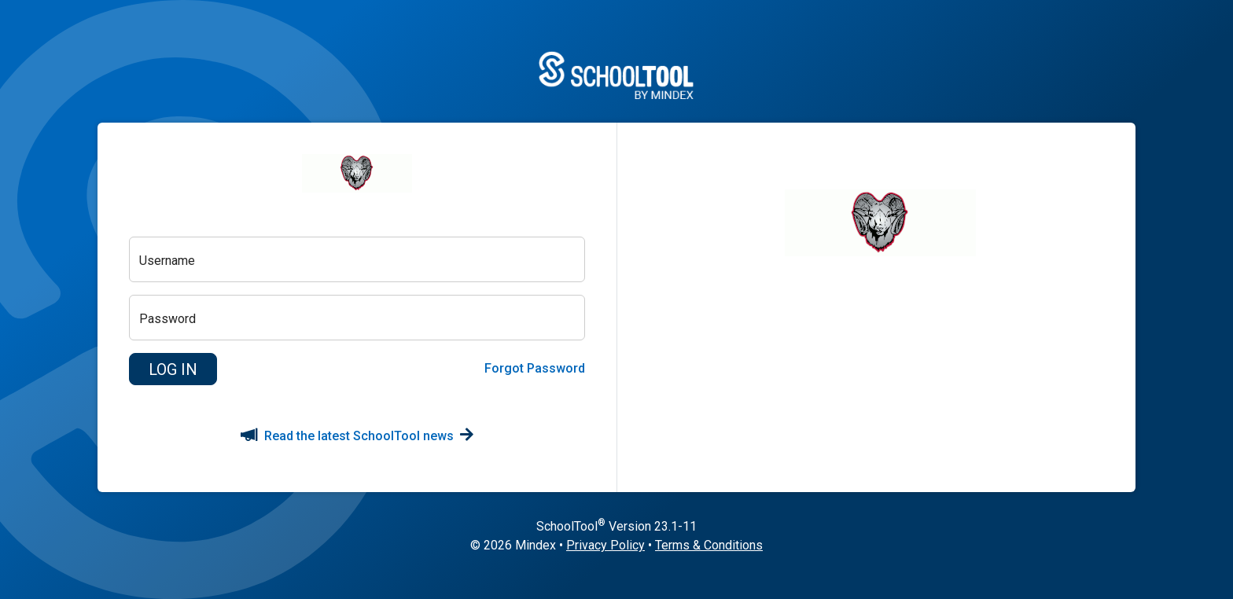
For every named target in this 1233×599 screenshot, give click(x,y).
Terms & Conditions (709, 545)
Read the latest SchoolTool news (357, 435)
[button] (173, 369)
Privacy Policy (605, 545)
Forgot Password (534, 368)
